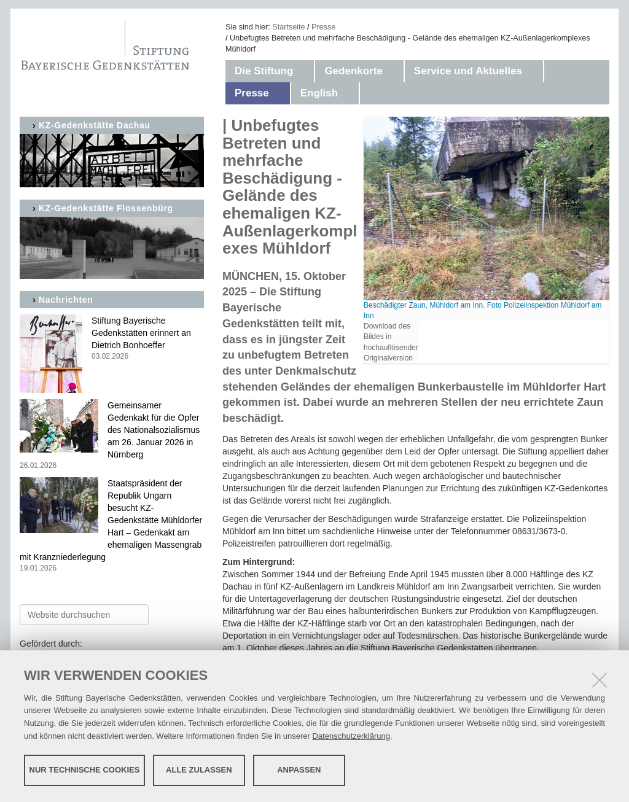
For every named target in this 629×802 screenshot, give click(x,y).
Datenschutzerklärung (350, 736)
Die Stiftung (264, 71)
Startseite (288, 27)
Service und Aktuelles (468, 71)
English (319, 93)
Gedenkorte (353, 71)
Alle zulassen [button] (199, 769)
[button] (305, 71)
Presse (323, 27)
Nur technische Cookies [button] (84, 769)
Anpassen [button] (299, 769)
